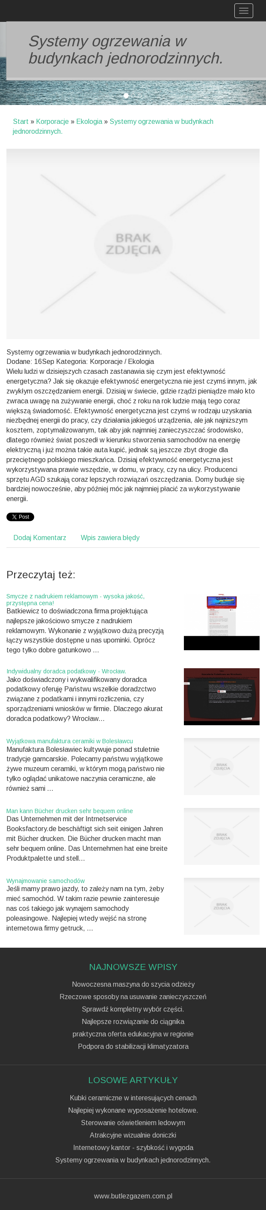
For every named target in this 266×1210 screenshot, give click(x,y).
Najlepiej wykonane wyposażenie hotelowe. (133, 1111)
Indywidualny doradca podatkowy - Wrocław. (66, 671)
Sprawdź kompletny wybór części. (133, 1009)
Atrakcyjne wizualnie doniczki (133, 1135)
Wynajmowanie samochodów (45, 880)
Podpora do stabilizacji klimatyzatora (133, 1047)
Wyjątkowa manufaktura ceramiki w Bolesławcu (69, 741)
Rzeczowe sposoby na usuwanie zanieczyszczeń (133, 997)
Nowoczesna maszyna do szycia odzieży (133, 985)
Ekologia (89, 121)
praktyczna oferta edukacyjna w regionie (133, 1034)
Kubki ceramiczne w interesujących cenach (133, 1098)
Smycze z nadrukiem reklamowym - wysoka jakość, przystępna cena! (75, 599)
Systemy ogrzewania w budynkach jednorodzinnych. (133, 1160)
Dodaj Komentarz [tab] (39, 537)
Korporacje (52, 121)
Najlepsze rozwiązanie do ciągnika (133, 1022)
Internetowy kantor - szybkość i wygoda (133, 1148)
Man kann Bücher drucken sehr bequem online (69, 811)
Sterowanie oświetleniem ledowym (133, 1123)
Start (21, 121)
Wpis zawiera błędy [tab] (110, 537)
